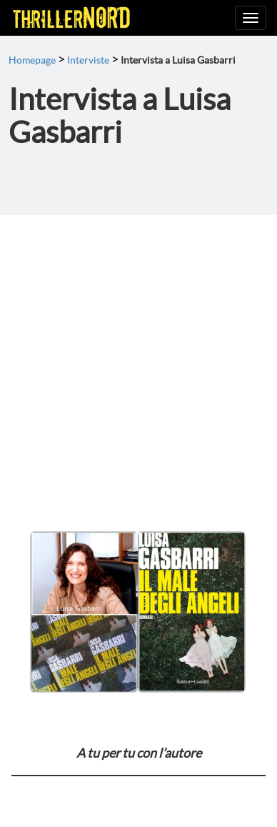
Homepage (32, 60)
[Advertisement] (138, 361)
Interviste (88, 60)
